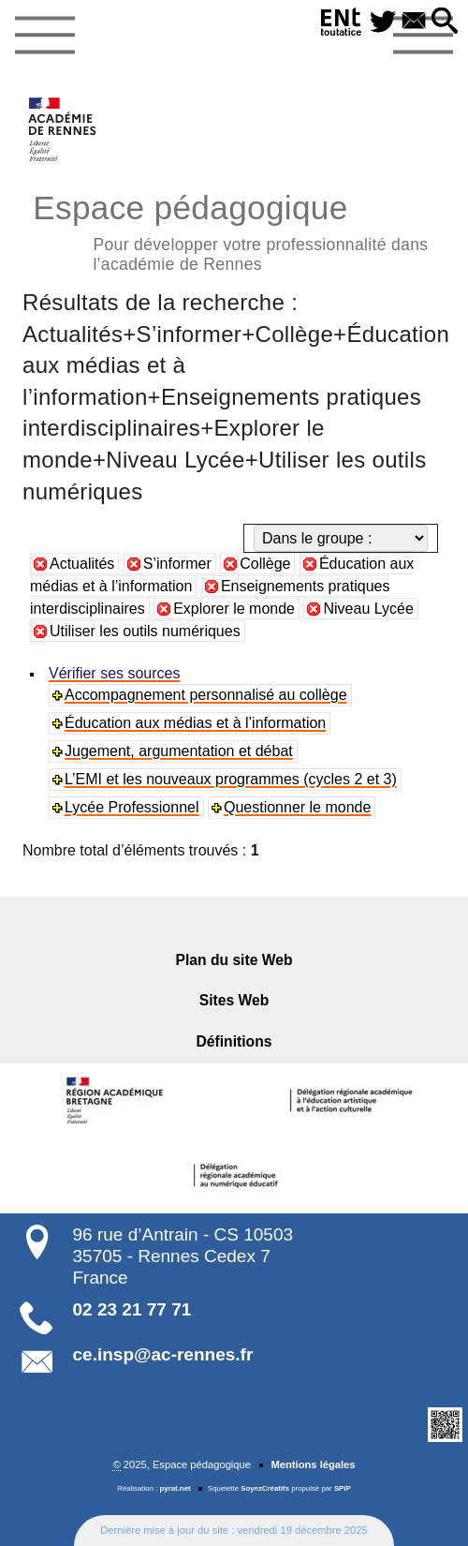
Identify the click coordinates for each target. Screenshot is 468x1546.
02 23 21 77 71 (132, 1309)
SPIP (342, 1488)
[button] (445, 22)
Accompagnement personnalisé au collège (206, 695)
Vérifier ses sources (115, 673)
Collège (265, 564)
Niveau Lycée (368, 609)
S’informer (177, 564)
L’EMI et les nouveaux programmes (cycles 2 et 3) (231, 779)
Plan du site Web (234, 960)
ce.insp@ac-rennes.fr (163, 1354)
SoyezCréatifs (265, 1488)
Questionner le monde (297, 807)
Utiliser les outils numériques (145, 631)
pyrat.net (175, 1488)
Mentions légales (313, 1464)
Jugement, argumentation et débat (179, 751)
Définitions (234, 1041)
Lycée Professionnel (132, 807)
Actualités (82, 564)
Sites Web (234, 1000)
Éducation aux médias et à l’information (195, 723)
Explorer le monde (234, 609)
